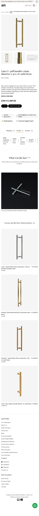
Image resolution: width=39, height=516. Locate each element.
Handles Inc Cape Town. (26, 495)
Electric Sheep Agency (23, 497)
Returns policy (5, 449)
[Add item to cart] (15, 106)
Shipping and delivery (7, 441)
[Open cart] (34, 5)
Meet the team (5, 428)
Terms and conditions (7, 444)
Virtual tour (4, 430)
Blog (2, 433)
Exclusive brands (6, 436)
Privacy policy (5, 447)
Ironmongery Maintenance (9, 452)
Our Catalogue (5, 422)
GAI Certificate (5, 455)
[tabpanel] (19, 33)
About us (4, 425)
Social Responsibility (7, 439)
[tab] (7, 58)
